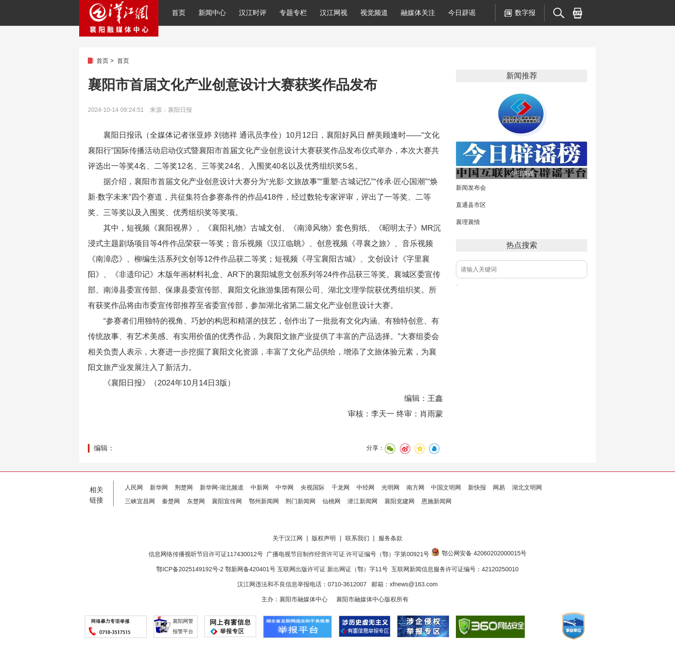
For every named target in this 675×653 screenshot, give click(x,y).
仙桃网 (331, 501)
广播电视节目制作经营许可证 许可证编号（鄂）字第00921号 (348, 554)
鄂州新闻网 (264, 501)
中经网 (365, 487)
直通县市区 (471, 204)
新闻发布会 (471, 187)
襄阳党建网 (399, 501)
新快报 (477, 487)
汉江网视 (333, 12)
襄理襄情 (468, 222)
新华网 (159, 487)
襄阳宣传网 (227, 501)
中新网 (260, 487)
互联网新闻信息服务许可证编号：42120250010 (455, 569)
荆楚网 (184, 487)
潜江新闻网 (362, 501)
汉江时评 (252, 12)
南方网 (415, 487)
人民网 (134, 487)
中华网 (285, 487)
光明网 (390, 487)
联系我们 (357, 538)
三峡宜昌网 (140, 501)
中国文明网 (446, 487)
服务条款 (390, 538)
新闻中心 (212, 12)
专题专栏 (293, 12)
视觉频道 (374, 12)
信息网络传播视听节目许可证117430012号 (206, 554)
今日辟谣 (462, 12)
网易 (499, 487)
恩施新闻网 (436, 501)
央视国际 (312, 487)
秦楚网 (171, 501)
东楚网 (196, 501)
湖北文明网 (527, 487)
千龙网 (340, 487)
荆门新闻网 (300, 501)
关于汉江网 (287, 538)
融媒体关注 (418, 12)
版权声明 (324, 538)
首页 (179, 12)
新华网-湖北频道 (222, 487)
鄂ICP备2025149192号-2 (190, 569)
